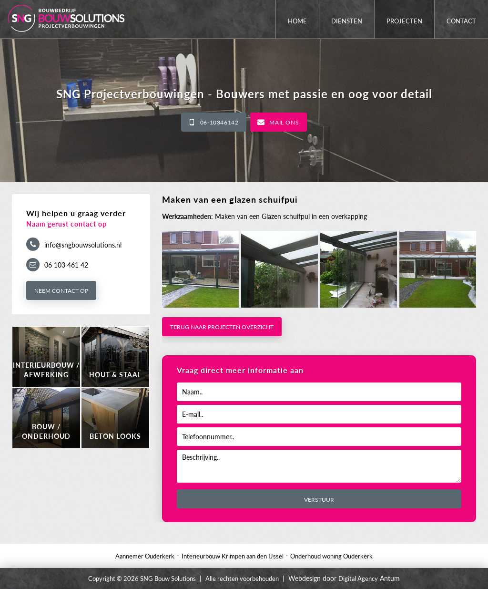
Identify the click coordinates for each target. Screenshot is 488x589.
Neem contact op (61, 290)
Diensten (346, 21)
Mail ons (284, 122)
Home (297, 21)
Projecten (404, 21)
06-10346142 (219, 122)
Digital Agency (358, 578)
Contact (461, 21)
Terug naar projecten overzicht (222, 327)
